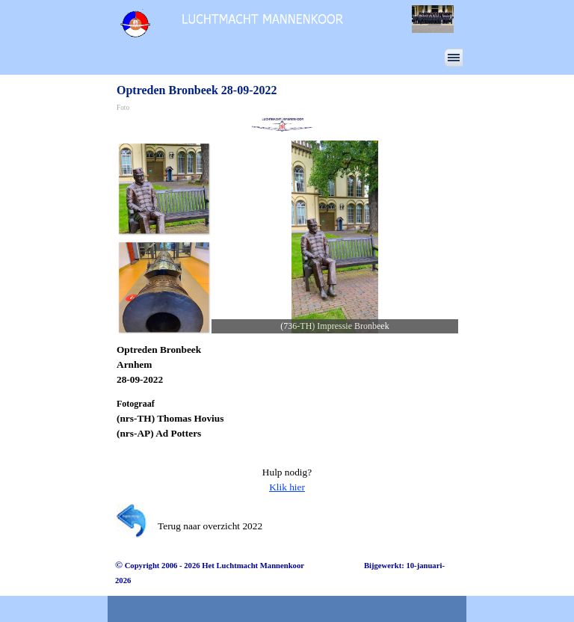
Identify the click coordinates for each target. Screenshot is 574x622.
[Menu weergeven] (454, 58)
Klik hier (287, 487)
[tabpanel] (287, 364)
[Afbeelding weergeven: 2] (164, 287)
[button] (334, 237)
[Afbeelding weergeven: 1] (164, 188)
